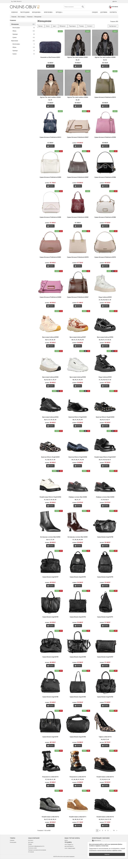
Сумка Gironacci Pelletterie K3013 (105, 97)
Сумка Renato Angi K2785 (50, 697)
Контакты (113, 12)
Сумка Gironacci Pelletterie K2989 (50, 177)
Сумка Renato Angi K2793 (50, 617)
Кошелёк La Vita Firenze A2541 (50, 57)
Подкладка (72, 26)
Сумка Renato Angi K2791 (105, 617)
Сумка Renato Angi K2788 (78, 657)
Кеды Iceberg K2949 (105, 297)
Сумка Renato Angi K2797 (50, 577)
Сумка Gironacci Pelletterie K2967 (77, 297)
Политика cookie (32, 848)
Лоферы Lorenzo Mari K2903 (105, 497)
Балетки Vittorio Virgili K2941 (78, 417)
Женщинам (36, 12)
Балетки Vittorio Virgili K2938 (78, 457)
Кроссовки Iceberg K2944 (78, 377)
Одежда (24, 34)
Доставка (103, 12)
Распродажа (24, 12)
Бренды (59, 12)
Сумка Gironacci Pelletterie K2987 (77, 177)
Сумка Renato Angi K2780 (78, 737)
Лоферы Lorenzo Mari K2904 (78, 497)
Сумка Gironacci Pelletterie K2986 (105, 177)
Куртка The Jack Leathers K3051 (77, 57)
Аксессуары (24, 28)
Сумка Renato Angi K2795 (78, 577)
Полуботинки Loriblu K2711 (77, 817)
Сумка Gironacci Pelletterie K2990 (105, 137)
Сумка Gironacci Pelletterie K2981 (50, 257)
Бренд (40, 26)
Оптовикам (31, 852)
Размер (81, 26)
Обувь (24, 31)
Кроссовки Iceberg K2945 (50, 377)
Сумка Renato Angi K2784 (78, 697)
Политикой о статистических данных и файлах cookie (105, 850)
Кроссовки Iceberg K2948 (50, 337)
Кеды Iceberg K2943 (105, 377)
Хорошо (107, 854)
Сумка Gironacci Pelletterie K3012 (50, 137)
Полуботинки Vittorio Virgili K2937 (105, 457)
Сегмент (89, 26)
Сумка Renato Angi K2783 (105, 697)
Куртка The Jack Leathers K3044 (77, 97)
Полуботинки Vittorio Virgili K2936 (50, 497)
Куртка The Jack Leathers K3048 (105, 57)
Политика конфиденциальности (36, 846)
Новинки (14, 12)
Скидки (95, 12)
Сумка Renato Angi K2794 (105, 577)
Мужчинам (48, 12)
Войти (114, 1)
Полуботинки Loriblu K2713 (105, 777)
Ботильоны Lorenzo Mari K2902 (50, 537)
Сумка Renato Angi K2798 (105, 537)
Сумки (24, 37)
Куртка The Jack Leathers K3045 (50, 97)
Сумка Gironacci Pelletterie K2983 (77, 217)
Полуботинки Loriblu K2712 (50, 817)
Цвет (54, 26)
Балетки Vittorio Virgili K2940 (105, 417)
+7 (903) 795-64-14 (16, 1)
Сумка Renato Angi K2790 (50, 657)
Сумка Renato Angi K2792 (78, 617)
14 (113, 830)
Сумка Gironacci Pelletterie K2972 (105, 257)
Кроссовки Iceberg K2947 (78, 337)
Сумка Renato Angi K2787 (105, 657)
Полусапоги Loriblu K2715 (50, 777)
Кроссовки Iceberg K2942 (50, 417)
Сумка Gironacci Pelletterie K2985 (50, 217)
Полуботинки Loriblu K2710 (105, 817)
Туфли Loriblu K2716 (105, 737)
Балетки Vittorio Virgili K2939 (50, 457)
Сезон (47, 26)
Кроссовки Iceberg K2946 (105, 337)
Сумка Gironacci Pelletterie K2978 (77, 257)
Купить (50, 66)
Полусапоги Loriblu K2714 (78, 777)
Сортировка (112, 26)
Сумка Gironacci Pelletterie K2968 (50, 297)
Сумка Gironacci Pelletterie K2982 (105, 217)
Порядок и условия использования (37, 850)
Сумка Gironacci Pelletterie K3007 (77, 137)
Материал (62, 26)
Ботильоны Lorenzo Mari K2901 (78, 537)
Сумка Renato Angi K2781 (50, 737)
